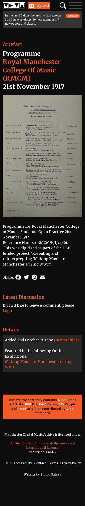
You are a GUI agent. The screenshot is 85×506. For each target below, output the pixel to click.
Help (8, 463)
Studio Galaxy (51, 474)
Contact (40, 463)
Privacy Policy (70, 463)
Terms (53, 463)
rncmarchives (67, 340)
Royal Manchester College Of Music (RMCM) (32, 70)
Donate (73, 15)
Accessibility (23, 463)
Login (8, 310)
